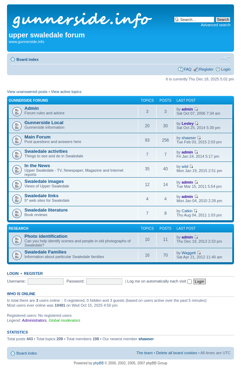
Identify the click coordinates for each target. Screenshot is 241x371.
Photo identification (45, 236)
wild (185, 166)
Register (206, 69)
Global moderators (64, 320)
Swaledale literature (46, 210)
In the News (37, 165)
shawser (189, 138)
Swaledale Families (45, 252)
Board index (27, 59)
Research (18, 228)
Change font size (225, 58)
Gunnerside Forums (28, 100)
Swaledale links (41, 195)
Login (226, 69)
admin (187, 109)
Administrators (34, 320)
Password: (75, 281)
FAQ (187, 69)
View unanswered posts (27, 92)
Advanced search (216, 25)
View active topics (66, 92)
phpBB (98, 363)
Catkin (187, 211)
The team (145, 353)
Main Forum (37, 137)
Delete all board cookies (176, 353)
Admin (31, 108)
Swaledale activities (46, 151)
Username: (16, 281)
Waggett (189, 253)
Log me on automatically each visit (159, 281)
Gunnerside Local (43, 122)
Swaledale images (44, 181)
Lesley (187, 123)
